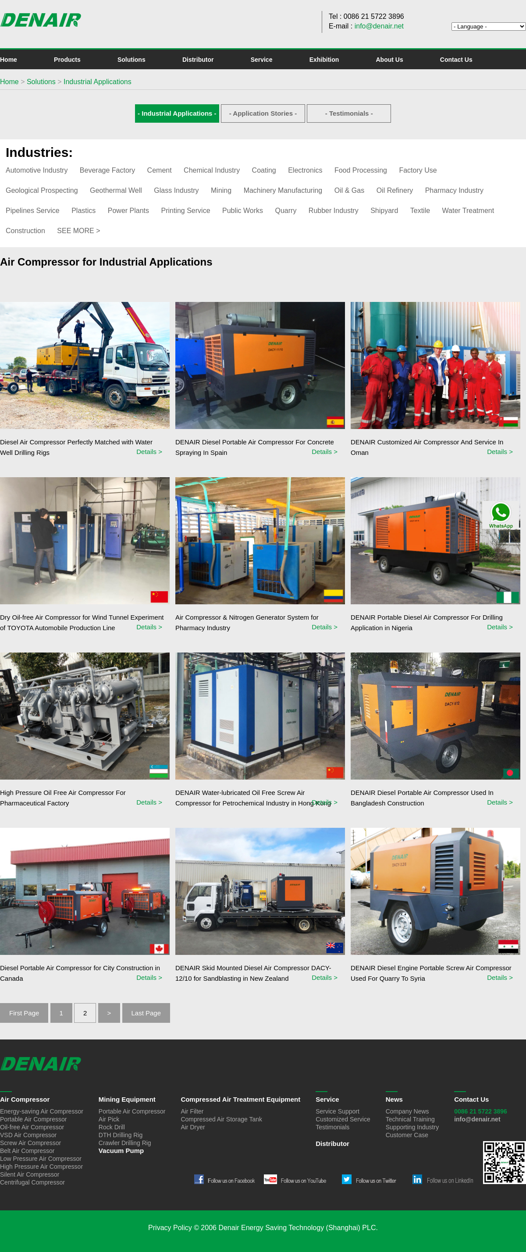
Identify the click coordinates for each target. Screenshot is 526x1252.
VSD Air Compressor (28, 1135)
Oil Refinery (395, 190)
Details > (149, 451)
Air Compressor (25, 1099)
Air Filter (192, 1111)
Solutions (131, 59)
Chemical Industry (212, 170)
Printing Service (185, 210)
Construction (25, 230)
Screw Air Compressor (30, 1142)
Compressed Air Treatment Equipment (240, 1099)
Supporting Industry (412, 1127)
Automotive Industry (37, 170)
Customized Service (343, 1119)
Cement (159, 170)
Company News (407, 1111)
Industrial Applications (98, 81)
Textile (420, 210)
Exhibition (324, 59)
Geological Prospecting (42, 190)
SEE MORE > (78, 230)
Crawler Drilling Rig (125, 1142)
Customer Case (407, 1135)
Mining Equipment (127, 1099)
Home (8, 59)
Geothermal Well (116, 190)
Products (67, 59)
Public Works (242, 210)
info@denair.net (379, 26)
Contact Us (456, 59)
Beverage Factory (107, 170)
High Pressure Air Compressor (41, 1166)
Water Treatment (468, 210)
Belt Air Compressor (27, 1150)
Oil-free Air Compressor (32, 1127)
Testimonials (332, 1127)
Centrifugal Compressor (32, 1182)
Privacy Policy (170, 1227)
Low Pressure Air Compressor (41, 1158)
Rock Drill (112, 1127)
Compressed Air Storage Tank (221, 1119)
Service (262, 59)
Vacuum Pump (121, 1150)
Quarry (286, 210)
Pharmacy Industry (454, 190)
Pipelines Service (33, 210)
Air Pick (109, 1119)
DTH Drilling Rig (120, 1135)
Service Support (337, 1111)
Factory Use (418, 170)
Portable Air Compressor (33, 1119)
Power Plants (128, 210)
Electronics (305, 170)
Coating (264, 170)
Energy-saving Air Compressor (41, 1111)
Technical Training (410, 1119)
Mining (221, 190)
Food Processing (360, 170)
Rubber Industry (334, 210)
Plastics (83, 210)
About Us (389, 59)
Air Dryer (193, 1127)
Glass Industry (176, 190)
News (394, 1099)
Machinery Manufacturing (283, 190)
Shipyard (384, 210)
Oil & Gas (349, 190)
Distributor (198, 59)
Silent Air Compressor (29, 1174)
